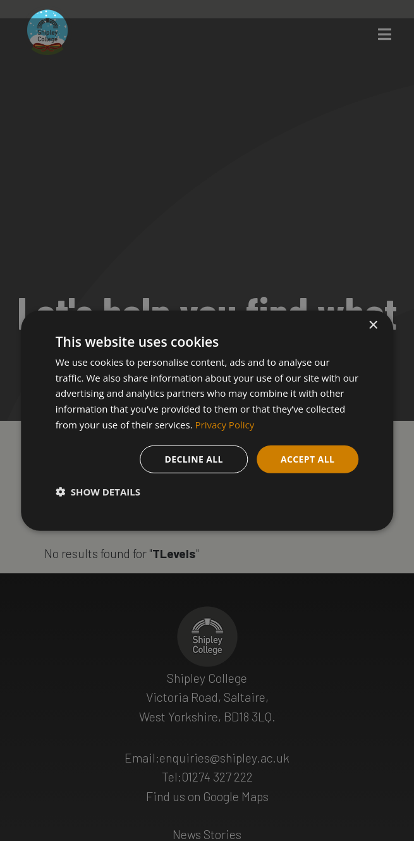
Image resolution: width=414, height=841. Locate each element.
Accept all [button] (307, 458)
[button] (98, 491)
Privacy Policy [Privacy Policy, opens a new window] (225, 424)
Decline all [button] (193, 458)
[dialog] (207, 420)
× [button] (372, 325)
